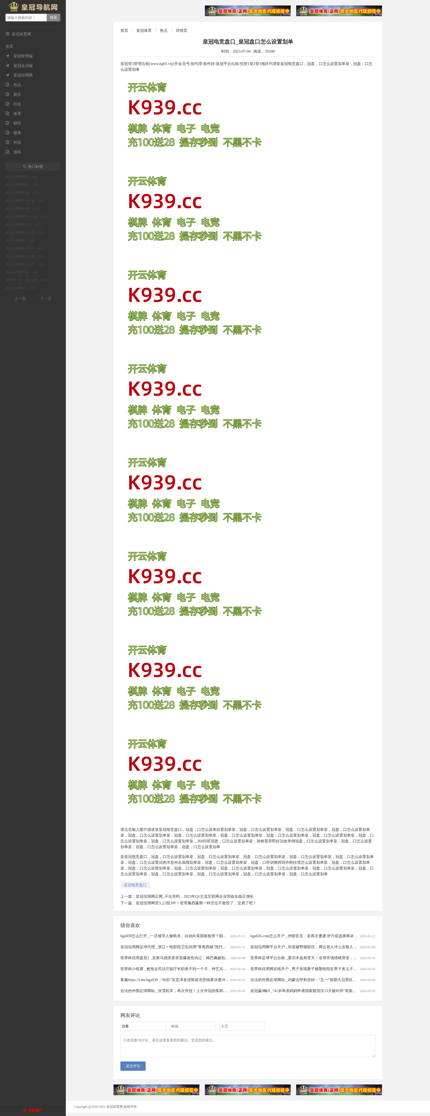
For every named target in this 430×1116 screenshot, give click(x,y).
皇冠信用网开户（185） (22, 177)
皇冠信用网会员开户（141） (26, 248)
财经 (13, 123)
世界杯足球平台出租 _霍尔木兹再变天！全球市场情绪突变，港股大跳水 (311, 958)
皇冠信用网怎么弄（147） (24, 224)
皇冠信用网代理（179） (22, 185)
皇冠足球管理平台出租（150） (27, 217)
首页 (9, 46)
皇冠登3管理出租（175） (23, 193)
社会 (13, 104)
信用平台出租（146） (21, 240)
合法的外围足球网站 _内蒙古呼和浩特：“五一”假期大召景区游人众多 (309, 980)
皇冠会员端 (19, 66)
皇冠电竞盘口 (135, 885)
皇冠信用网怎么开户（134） (26, 264)
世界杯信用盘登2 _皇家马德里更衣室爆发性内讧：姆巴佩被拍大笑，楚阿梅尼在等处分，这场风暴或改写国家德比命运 (220, 958)
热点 (13, 85)
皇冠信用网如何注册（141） (26, 256)
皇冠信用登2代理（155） (23, 209)
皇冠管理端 (19, 56)
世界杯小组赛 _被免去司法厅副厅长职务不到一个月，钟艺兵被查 (175, 969)
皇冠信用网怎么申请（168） (26, 201)
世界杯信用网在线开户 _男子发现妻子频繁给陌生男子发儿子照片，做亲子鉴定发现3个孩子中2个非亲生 (338, 969)
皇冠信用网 (19, 75)
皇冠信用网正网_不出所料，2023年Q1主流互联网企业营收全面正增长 (195, 896)
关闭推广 (35, 1110)
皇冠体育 (144, 31)
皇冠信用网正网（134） (22, 272)
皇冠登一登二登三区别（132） (27, 280)
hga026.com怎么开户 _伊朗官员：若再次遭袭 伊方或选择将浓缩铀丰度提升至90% (318, 936)
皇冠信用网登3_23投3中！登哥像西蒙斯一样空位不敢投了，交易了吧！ (196, 903)
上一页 (20, 299)
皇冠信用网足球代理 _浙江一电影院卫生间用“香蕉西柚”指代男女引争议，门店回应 (190, 947)
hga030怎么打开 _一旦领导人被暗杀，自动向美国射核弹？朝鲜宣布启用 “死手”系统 (191, 936)
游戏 (13, 152)
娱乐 (13, 94)
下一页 (46, 299)
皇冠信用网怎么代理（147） (26, 232)
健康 (13, 133)
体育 (13, 114)
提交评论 (133, 1069)
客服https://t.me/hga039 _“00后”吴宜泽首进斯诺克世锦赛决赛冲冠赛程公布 (182, 980)
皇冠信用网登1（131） (21, 288)
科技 (13, 142)
